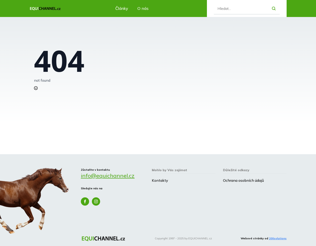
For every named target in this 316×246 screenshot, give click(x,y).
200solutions (278, 238)
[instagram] (96, 201)
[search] (274, 8)
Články (121, 8)
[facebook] (85, 201)
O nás (143, 8)
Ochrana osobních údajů (243, 180)
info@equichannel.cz (108, 175)
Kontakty (160, 180)
